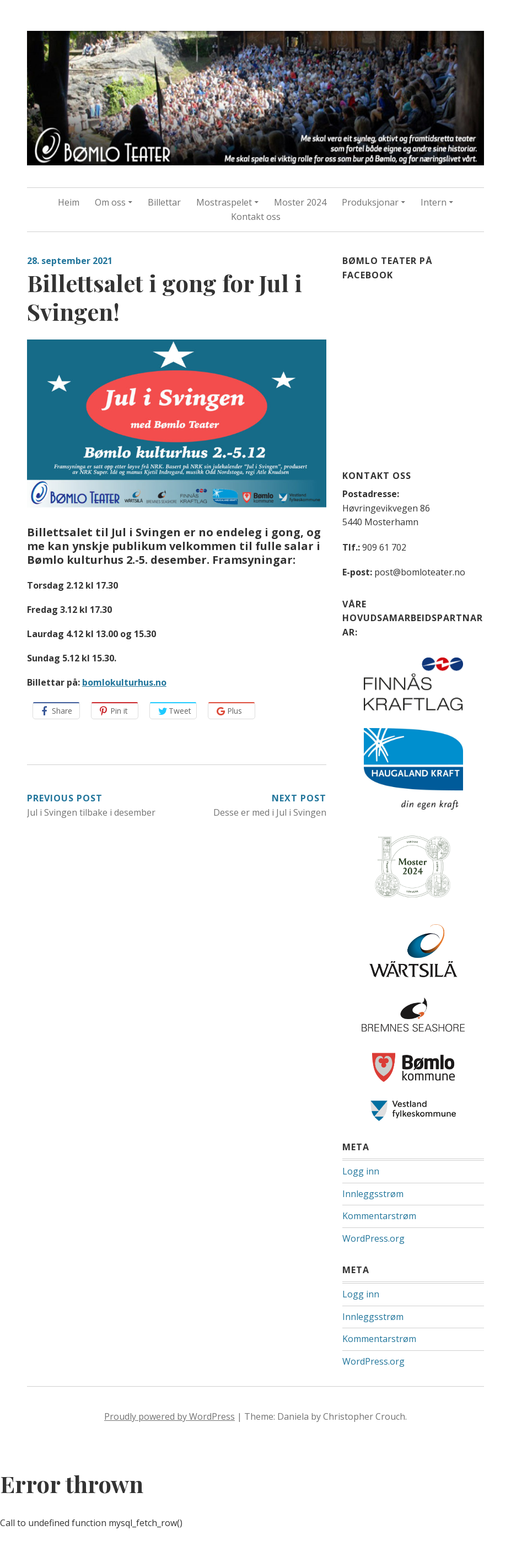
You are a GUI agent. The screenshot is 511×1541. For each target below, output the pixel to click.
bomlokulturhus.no (124, 682)
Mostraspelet (224, 202)
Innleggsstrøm (373, 1194)
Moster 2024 (300, 202)
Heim (68, 202)
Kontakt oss (256, 217)
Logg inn (360, 1171)
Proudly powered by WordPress (169, 1416)
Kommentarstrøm (379, 1216)
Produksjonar (370, 202)
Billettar (164, 202)
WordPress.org (373, 1238)
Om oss (110, 202)
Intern (434, 202)
